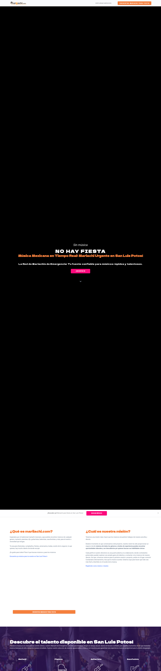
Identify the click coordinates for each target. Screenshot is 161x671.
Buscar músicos (96, 513)
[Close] (158, 513)
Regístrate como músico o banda (97, 566)
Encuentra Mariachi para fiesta (134, 3)
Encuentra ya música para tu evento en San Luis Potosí (29, 556)
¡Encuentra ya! (80, 271)
